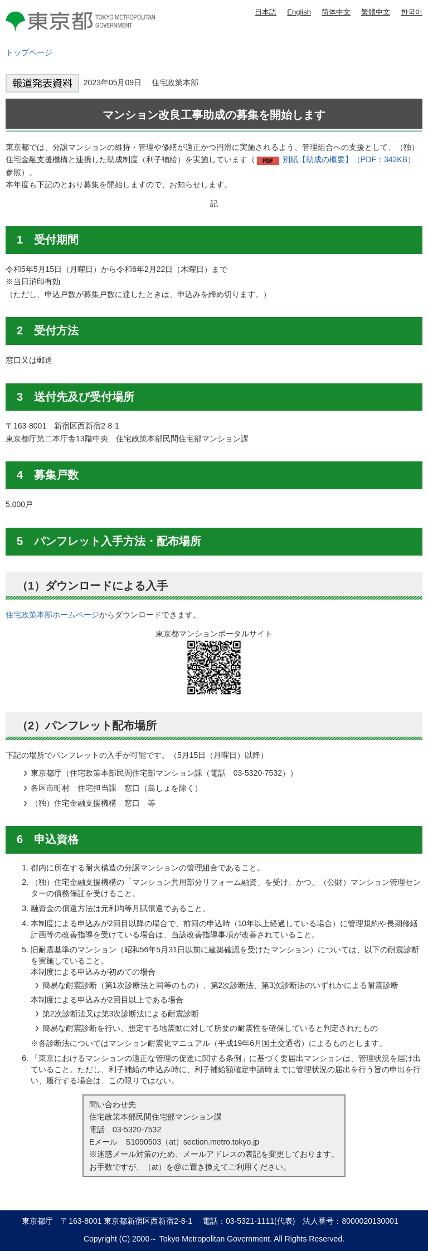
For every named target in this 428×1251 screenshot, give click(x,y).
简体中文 (336, 12)
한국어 (411, 12)
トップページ (29, 52)
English (299, 12)
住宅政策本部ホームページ (52, 614)
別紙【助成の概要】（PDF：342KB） (349, 159)
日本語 (265, 12)
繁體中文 (375, 12)
